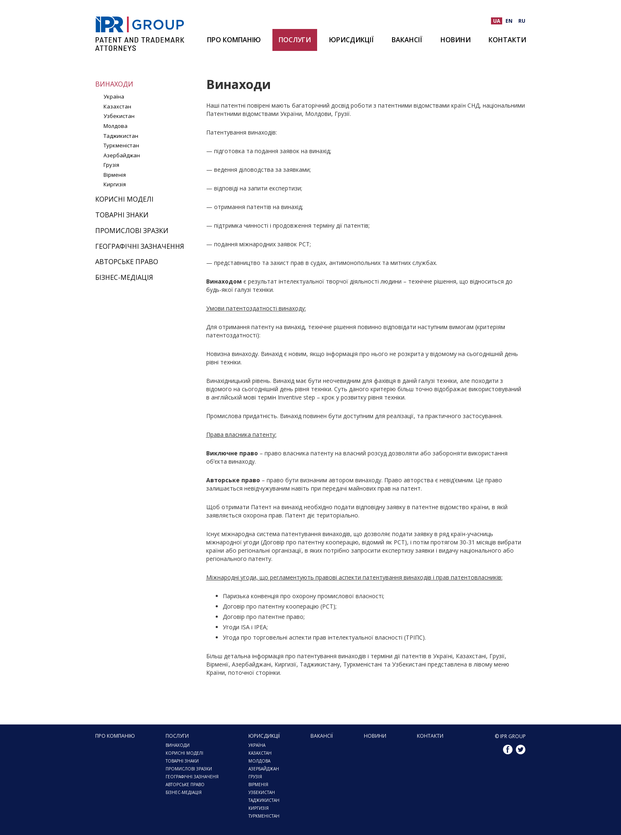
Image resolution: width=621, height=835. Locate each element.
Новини (455, 39)
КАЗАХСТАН (260, 753)
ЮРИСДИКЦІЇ (351, 39)
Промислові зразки (131, 230)
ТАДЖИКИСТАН (263, 800)
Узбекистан (119, 116)
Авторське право (126, 261)
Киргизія (115, 184)
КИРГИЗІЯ (258, 808)
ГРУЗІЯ (255, 777)
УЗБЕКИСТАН (261, 792)
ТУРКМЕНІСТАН (263, 816)
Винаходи (114, 84)
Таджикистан (121, 136)
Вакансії (407, 39)
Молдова (116, 126)
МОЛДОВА (259, 761)
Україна (114, 96)
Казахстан (117, 106)
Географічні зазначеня (192, 777)
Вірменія (115, 174)
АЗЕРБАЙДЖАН (263, 769)
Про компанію (234, 39)
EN (509, 20)
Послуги (295, 39)
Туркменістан (121, 145)
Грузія (111, 164)
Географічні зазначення (139, 246)
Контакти (507, 39)
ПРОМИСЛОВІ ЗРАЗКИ (189, 769)
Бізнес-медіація (124, 277)
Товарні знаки (122, 214)
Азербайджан (122, 155)
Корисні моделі (124, 199)
